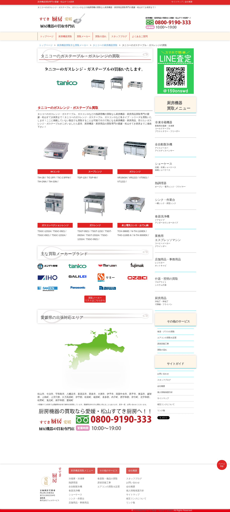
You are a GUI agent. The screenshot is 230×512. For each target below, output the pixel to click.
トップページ (47, 36)
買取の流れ (100, 36)
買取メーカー (83, 36)
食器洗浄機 (74, 490)
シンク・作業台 (76, 498)
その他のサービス (108, 470)
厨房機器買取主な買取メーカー (72, 45)
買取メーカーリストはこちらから (95, 299)
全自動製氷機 (75, 486)
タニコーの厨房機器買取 (105, 45)
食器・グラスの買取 (166, 331)
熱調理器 (73, 482)
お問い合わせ (163, 374)
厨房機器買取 (65, 36)
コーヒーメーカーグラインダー (168, 241)
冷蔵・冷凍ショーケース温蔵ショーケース (165, 167)
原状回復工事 (163, 344)
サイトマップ (163, 398)
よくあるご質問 (140, 36)
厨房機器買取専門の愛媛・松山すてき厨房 (153, 510)
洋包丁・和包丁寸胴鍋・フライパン (163, 301)
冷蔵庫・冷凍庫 (76, 478)
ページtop (221, 465)
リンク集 (161, 410)
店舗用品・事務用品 (79, 502)
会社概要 (161, 386)
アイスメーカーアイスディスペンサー (164, 148)
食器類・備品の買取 (107, 478)
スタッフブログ (119, 36)
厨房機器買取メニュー (82, 470)
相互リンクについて (166, 404)
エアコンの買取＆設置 (166, 338)
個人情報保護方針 (165, 392)
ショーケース (75, 494)
